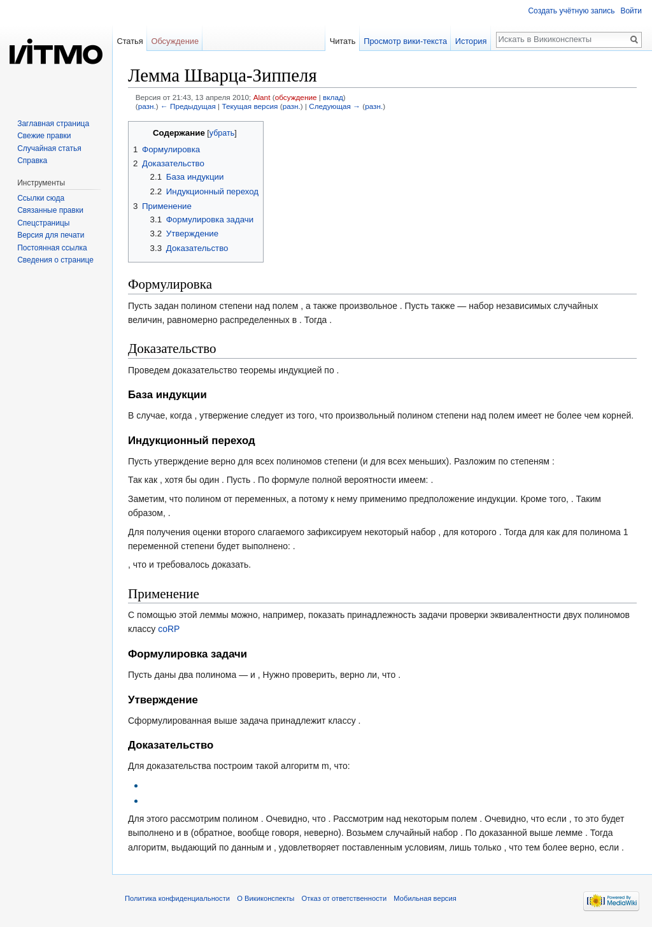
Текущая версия (250, 106)
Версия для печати (50, 235)
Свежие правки (44, 135)
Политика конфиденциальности (177, 898)
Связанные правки (50, 210)
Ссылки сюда (40, 198)
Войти (631, 10)
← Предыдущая (188, 106)
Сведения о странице (55, 259)
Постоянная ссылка (52, 247)
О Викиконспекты (265, 898)
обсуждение (296, 97)
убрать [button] (221, 133)
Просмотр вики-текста (405, 41)
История (471, 41)
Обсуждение (175, 41)
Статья (130, 41)
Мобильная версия (424, 898)
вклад (333, 97)
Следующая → (334, 106)
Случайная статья (49, 148)
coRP (169, 629)
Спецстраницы (43, 223)
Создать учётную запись (571, 10)
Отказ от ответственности (344, 898)
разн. (147, 106)
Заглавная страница (53, 123)
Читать (343, 41)
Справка (32, 160)
